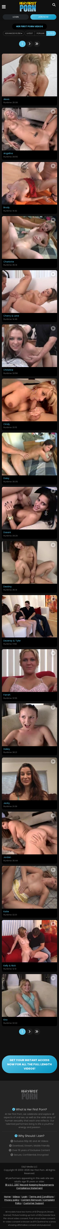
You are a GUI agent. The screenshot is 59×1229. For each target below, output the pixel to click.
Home (7, 1196)
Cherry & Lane (11, 316)
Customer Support (33, 1203)
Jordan (7, 857)
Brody (6, 207)
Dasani (7, 532)
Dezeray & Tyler (12, 640)
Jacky (6, 803)
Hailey (6, 749)
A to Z (51, 33)
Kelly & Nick (9, 965)
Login (16, 16)
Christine (8, 370)
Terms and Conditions (41, 1196)
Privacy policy (11, 1199)
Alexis (6, 99)
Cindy (6, 424)
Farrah (6, 695)
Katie (6, 911)
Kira (5, 1019)
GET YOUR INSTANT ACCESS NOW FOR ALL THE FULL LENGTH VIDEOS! (29, 1064)
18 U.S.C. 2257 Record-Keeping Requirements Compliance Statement (29, 1186)
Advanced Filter (13, 33)
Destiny (7, 586)
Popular (40, 33)
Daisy (6, 478)
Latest (30, 33)
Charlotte (8, 261)
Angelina (8, 153)
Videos (16, 1196)
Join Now (43, 16)
